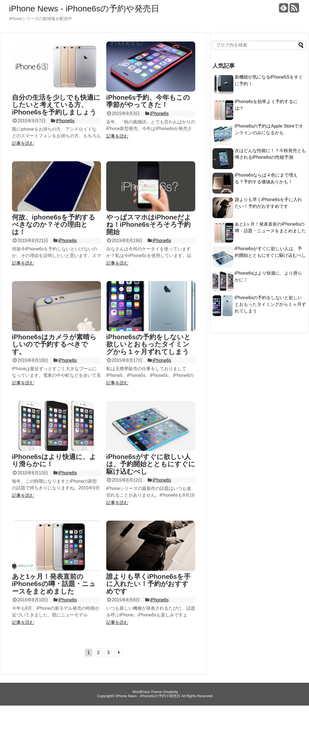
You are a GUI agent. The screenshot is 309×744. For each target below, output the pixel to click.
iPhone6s (65, 120)
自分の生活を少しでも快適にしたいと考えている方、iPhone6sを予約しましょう (56, 105)
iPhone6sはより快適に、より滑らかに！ (54, 460)
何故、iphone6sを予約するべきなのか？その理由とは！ (53, 224)
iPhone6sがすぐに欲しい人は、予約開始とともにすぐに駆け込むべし (150, 464)
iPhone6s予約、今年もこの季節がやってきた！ (148, 101)
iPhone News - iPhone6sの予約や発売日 (84, 8)
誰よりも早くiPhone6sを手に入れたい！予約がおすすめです (148, 584)
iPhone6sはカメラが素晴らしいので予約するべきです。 (54, 344)
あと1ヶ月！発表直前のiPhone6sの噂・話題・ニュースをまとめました (54, 584)
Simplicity (170, 692)
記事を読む (23, 143)
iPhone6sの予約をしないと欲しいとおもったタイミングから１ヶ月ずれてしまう (148, 344)
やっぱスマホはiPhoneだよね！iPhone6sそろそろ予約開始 (148, 224)
